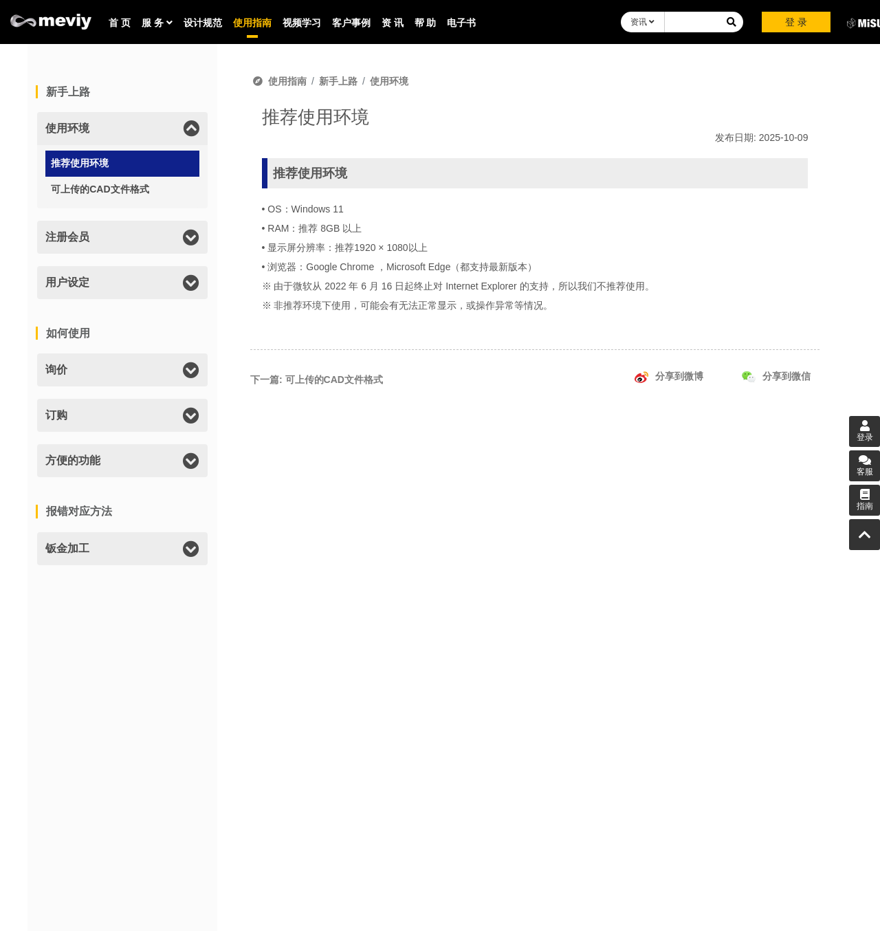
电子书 (461, 22)
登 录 (796, 22)
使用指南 (252, 22)
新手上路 (338, 81)
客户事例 (351, 22)
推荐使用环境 (80, 162)
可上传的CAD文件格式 (99, 189)
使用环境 (389, 81)
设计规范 (203, 22)
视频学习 (302, 22)
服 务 (157, 22)
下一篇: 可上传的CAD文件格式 (316, 379)
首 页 (120, 22)
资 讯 (393, 22)
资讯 (642, 22)
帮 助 (426, 22)
